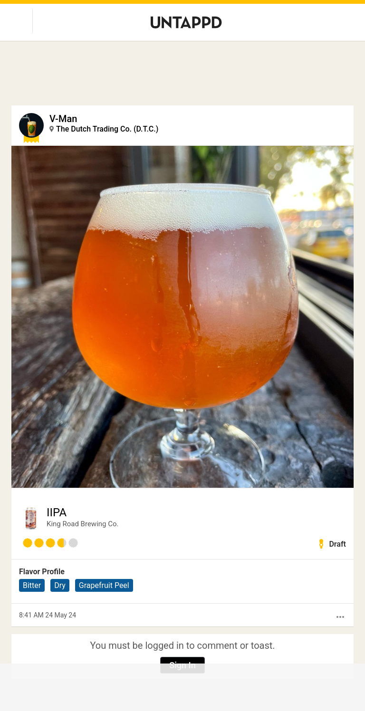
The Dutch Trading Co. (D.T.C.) (107, 128)
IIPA (57, 512)
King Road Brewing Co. (83, 524)
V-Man (63, 118)
